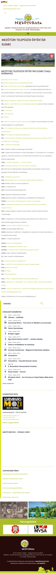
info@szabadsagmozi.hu (11, 419)
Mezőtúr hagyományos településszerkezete (18, 83)
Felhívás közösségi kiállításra (13, 488)
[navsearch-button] (5, 13)
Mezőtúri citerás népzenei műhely (17, 225)
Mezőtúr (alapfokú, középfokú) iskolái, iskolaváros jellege (22, 101)
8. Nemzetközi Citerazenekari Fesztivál (22, 366)
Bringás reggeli (13, 334)
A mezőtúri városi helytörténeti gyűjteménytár (23, 250)
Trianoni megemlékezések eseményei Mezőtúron (22, 279)
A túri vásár (8, 110)
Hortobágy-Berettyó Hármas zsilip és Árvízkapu (20, 166)
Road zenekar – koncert (17, 372)
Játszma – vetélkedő (15, 317)
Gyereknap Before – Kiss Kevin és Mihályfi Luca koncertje (29, 323)
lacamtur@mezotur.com (11, 9)
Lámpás (8, 271)
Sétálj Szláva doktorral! (11, 497)
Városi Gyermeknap (15, 328)
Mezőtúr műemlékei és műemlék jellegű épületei (20, 104)
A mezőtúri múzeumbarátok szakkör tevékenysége (22, 264)
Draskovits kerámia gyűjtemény (15, 261)
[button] (28, 33)
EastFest (6, 117)
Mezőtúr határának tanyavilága (14, 86)
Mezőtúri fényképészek (14, 243)
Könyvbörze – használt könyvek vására (22, 361)
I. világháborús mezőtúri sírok (17, 247)
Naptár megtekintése (8, 383)
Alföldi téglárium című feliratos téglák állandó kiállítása (24, 180)
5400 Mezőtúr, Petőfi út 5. (11, 416)
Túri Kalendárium (11, 274)
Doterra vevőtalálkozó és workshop (21, 344)
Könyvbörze (12, 355)
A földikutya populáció (12, 177)
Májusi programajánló (10, 483)
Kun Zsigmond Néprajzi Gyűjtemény (18, 135)
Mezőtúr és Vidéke (11, 268)
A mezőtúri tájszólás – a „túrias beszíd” (18, 162)
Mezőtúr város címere (10, 80)
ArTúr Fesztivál (8, 114)
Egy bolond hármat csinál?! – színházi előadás (25, 339)
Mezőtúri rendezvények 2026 (12, 479)
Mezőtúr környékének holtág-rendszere (16, 89)
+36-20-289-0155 (9, 418)
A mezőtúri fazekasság (12, 145)
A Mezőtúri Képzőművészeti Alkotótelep (16, 122)
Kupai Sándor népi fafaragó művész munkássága (23, 201)
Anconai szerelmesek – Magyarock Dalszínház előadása (28, 350)
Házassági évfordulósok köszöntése (15, 474)
